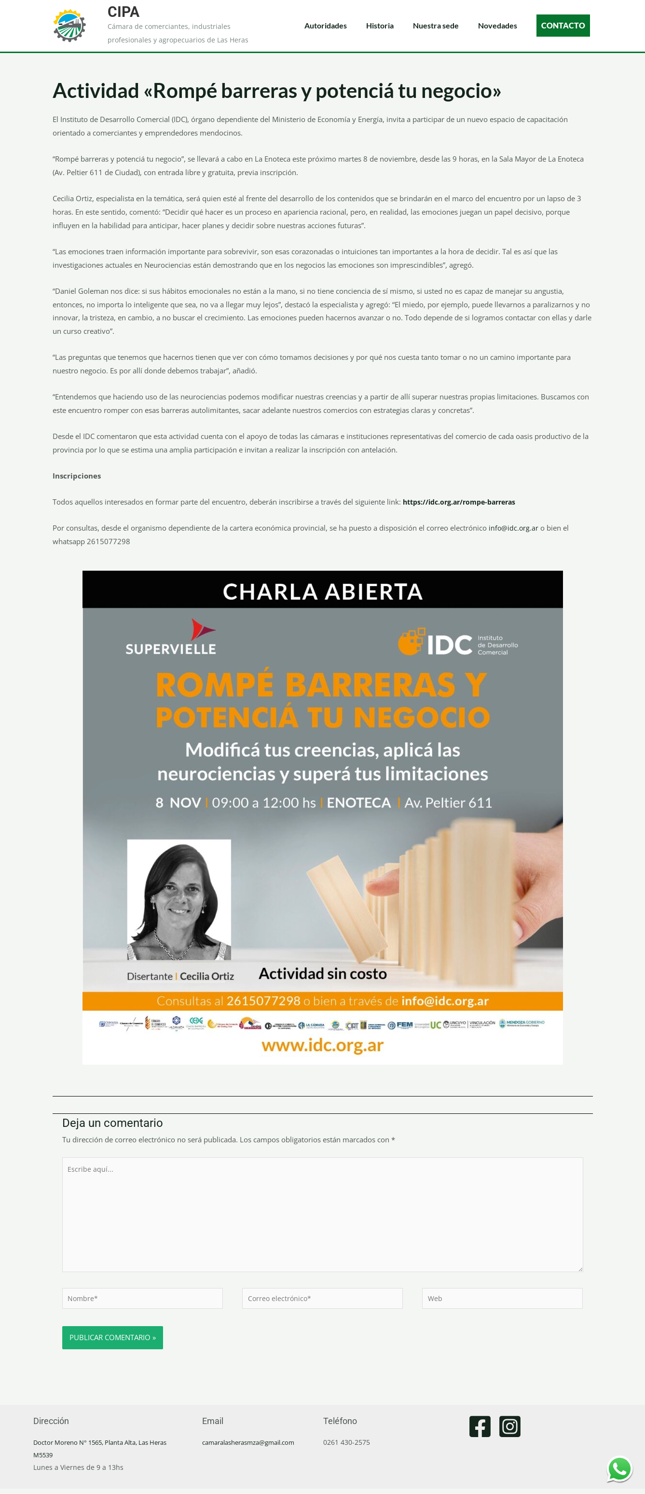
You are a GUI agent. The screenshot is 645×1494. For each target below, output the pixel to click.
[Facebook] (480, 1432)
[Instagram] (510, 1432)
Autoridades (325, 25)
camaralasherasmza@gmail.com (254, 1447)
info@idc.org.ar (514, 528)
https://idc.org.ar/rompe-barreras (464, 502)
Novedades (497, 25)
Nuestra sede (436, 25)
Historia (380, 25)
